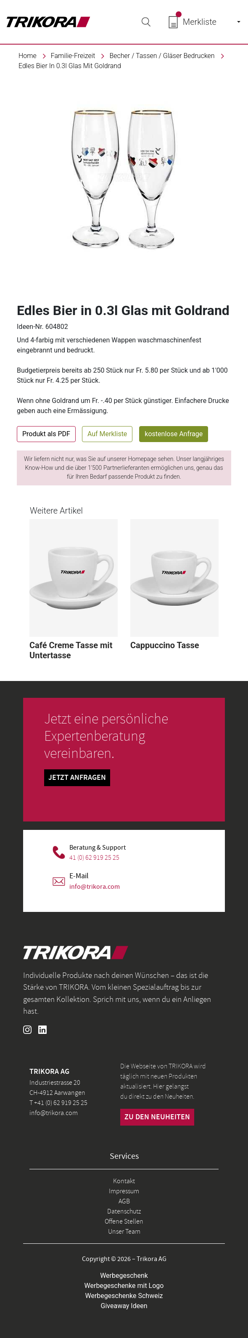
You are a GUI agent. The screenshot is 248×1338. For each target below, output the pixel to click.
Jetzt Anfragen (77, 778)
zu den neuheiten (157, 1117)
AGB (124, 1201)
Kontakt (124, 1181)
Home (27, 56)
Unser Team (124, 1231)
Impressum (124, 1191)
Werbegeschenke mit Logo (124, 1286)
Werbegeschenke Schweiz (124, 1296)
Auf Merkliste (107, 434)
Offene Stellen (124, 1221)
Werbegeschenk (124, 1276)
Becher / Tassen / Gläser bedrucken (161, 56)
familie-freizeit (73, 56)
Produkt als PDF (46, 434)
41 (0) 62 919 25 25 (94, 857)
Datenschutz (124, 1211)
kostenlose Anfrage (174, 434)
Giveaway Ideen (124, 1306)
